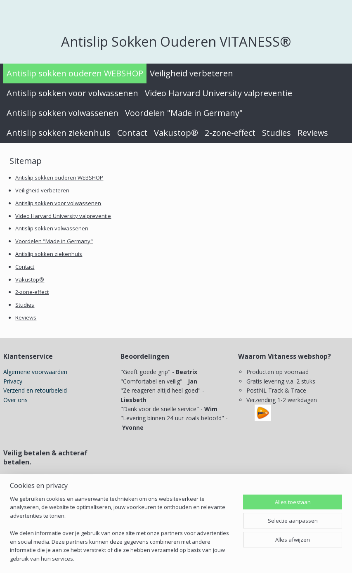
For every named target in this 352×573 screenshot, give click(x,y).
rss (187, 558)
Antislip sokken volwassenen (62, 112)
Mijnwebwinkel (290, 558)
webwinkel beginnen (219, 558)
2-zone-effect (230, 132)
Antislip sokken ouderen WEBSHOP (75, 73)
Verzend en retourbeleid (35, 390)
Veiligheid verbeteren (191, 73)
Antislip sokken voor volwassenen (72, 93)
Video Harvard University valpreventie (218, 93)
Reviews (313, 132)
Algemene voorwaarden (35, 372)
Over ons (15, 400)
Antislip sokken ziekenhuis (59, 132)
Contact (132, 132)
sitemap (170, 558)
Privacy (12, 381)
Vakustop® (176, 132)
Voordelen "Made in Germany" (184, 112)
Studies (276, 132)
